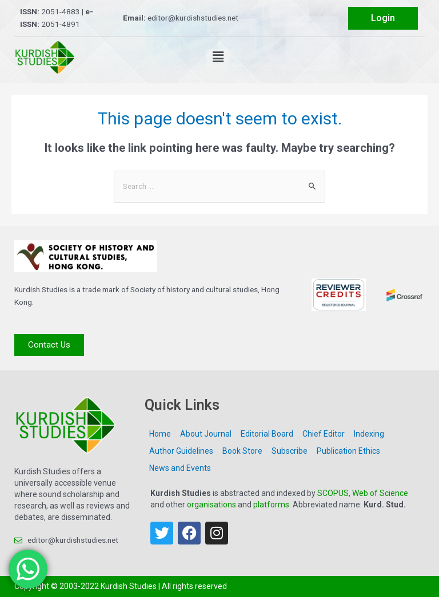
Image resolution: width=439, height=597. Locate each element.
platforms (271, 504)
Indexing (369, 433)
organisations (211, 504)
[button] (218, 57)
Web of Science (380, 493)
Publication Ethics (348, 450)
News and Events (180, 468)
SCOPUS (333, 493)
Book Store (242, 450)
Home (160, 433)
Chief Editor (323, 433)
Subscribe (290, 450)
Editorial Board (267, 433)
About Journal (206, 433)
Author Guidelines (181, 450)
